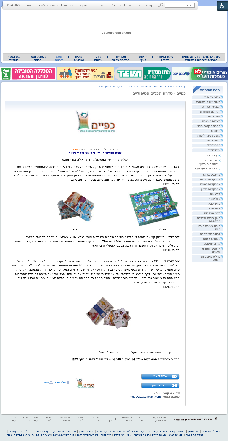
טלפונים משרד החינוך (37, 58)
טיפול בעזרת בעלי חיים (20, 431)
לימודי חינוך (213, 116)
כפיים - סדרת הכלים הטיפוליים (159, 93)
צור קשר (68, 5)
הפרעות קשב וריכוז (208, 126)
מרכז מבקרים (212, 213)
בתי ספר (140, 419)
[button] (160, 5)
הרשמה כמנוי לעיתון (48, 5)
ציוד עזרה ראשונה (66, 431)
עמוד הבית (180, 86)
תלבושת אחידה (211, 106)
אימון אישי (214, 208)
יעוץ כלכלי (106, 434)
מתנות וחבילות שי (206, 169)
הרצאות (215, 131)
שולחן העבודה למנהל (164, 58)
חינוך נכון (82, 5)
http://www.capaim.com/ (145, 396)
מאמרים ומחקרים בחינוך (121, 58)
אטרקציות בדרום (210, 179)
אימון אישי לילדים (122, 434)
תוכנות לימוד (48, 419)
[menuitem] (201, 58)
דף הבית (149, 5)
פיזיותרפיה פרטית (64, 419)
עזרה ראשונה (212, 243)
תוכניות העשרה (211, 121)
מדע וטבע (214, 203)
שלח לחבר (60, 382)
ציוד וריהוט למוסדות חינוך (208, 162)
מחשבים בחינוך (211, 174)
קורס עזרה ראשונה (45, 431)
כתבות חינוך (110, 419)
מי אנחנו (30, 5)
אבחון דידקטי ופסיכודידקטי (159, 419)
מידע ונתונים (98, 58)
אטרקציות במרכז (210, 184)
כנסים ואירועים (79, 58)
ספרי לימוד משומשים (64, 434)
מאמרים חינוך (96, 419)
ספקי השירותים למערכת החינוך (139, 86)
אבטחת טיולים (43, 434)
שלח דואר (160, 376)
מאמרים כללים (81, 419)
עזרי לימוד (214, 150)
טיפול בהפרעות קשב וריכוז (29, 419)
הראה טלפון (160, 385)
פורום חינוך (97, 5)
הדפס (46, 382)
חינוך (9, 434)
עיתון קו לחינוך (114, 5)
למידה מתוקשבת (210, 234)
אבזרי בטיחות (212, 97)
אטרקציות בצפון (210, 189)
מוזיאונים (215, 194)
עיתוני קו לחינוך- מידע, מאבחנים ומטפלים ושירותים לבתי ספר (201, 58)
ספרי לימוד (213, 145)
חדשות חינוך (143, 58)
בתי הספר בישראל (14, 58)
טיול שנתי (214, 198)
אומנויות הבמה (211, 239)
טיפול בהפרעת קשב (87, 434)
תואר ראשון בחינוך (23, 434)
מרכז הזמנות (133, 5)
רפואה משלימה (142, 434)
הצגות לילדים (159, 434)
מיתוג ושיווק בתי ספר (208, 102)
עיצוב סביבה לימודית (208, 135)
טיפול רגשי (213, 140)
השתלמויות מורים (210, 111)
